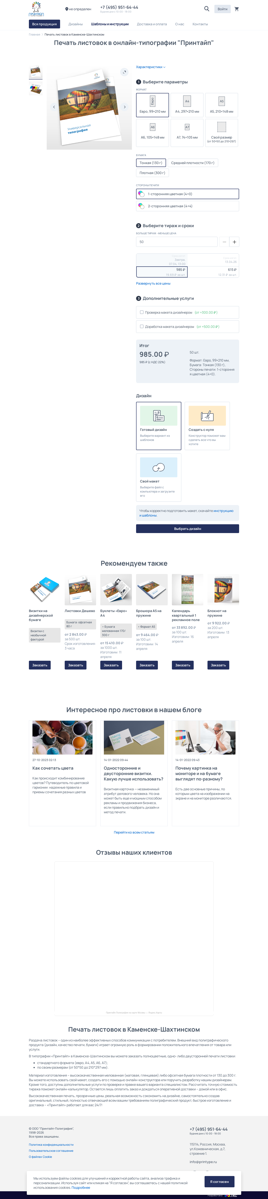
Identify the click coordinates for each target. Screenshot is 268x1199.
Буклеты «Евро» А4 (113, 613)
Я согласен (219, 1181)
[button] (207, 9)
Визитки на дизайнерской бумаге (41, 615)
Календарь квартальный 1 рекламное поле (186, 615)
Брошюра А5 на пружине (148, 613)
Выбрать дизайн (187, 528)
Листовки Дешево (80, 611)
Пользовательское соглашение (51, 1151)
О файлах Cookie (40, 1157)
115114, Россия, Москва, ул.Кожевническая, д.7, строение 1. (208, 1149)
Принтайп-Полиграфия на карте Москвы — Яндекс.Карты (134, 1013)
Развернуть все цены (153, 283)
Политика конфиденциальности (51, 1145)
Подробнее (81, 1187)
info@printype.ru (203, 1162)
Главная (34, 34)
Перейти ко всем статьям (134, 832)
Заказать (39, 665)
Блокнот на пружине (216, 613)
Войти (222, 9)
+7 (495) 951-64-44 (120, 7)
